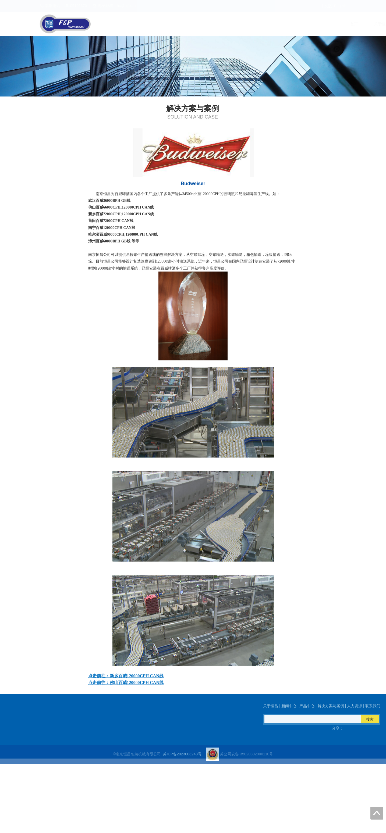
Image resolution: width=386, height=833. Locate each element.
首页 (142, 24)
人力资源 (305, 24)
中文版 (326, 6)
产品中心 (232, 24)
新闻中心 (200, 24)
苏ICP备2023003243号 (182, 760)
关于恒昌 (169, 24)
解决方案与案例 (269, 24)
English (340, 6)
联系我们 (337, 24)
